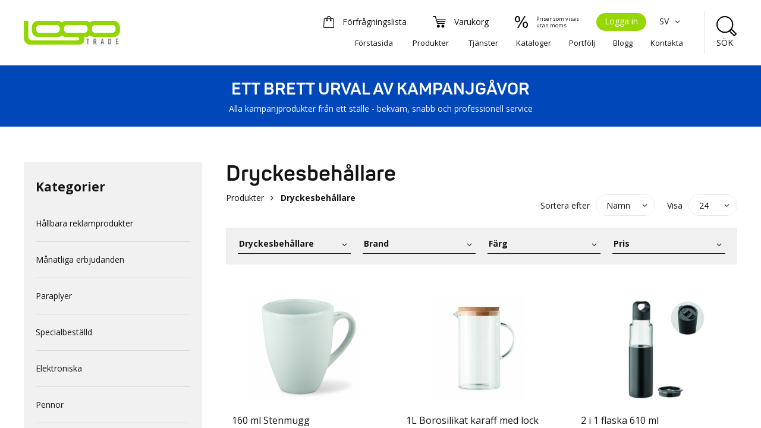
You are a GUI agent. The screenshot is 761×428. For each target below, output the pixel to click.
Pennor (50, 404)
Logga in (621, 21)
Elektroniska (59, 368)
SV (671, 21)
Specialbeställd (64, 332)
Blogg (623, 42)
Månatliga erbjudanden (80, 259)
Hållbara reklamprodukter (84, 223)
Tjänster (483, 42)
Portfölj (582, 42)
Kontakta (666, 42)
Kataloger (533, 42)
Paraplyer (54, 295)
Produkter (431, 42)
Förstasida (374, 42)
